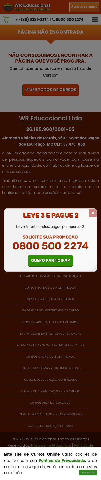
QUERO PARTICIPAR (50, 260)
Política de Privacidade (62, 460)
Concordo (88, 472)
